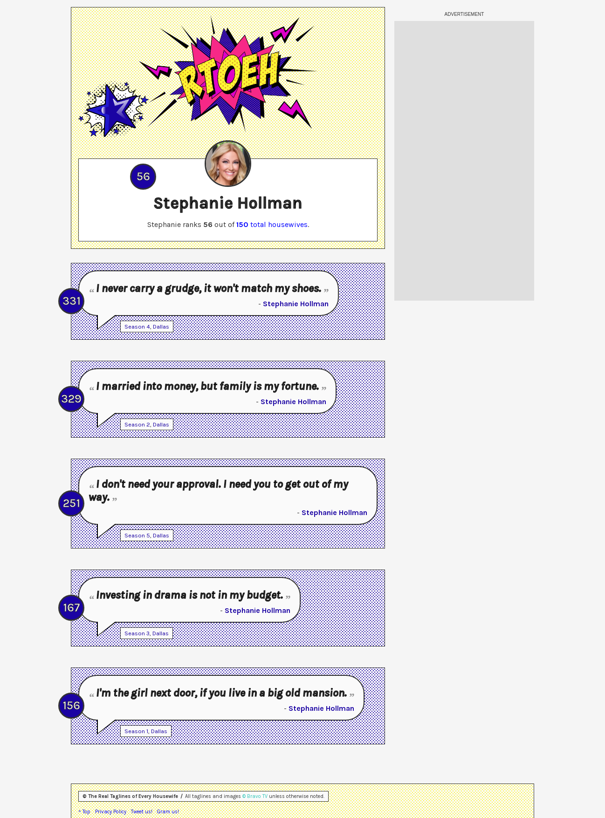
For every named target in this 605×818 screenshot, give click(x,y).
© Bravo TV (255, 796)
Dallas (161, 326)
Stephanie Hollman (296, 303)
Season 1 (136, 731)
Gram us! (168, 812)
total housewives (272, 224)
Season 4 (137, 326)
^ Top (84, 812)
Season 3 (137, 633)
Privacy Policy (110, 812)
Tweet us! (141, 812)
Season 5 (137, 535)
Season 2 (137, 424)
